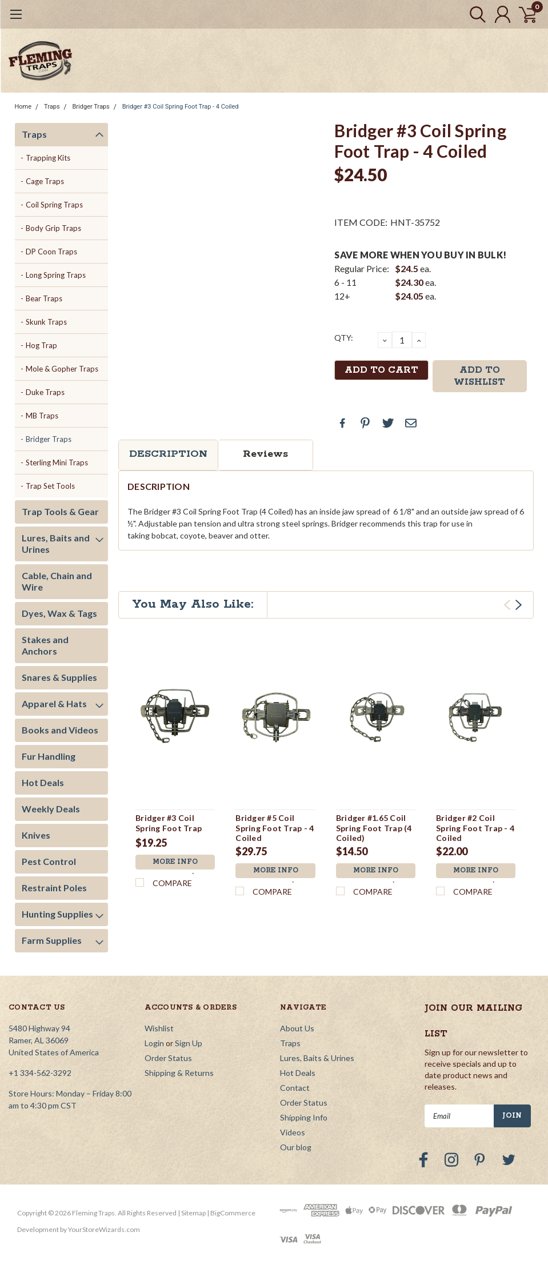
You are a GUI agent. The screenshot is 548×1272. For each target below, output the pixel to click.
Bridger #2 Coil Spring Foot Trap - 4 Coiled (475, 828)
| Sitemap (192, 1213)
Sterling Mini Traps (57, 462)
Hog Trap (41, 345)
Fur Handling (48, 756)
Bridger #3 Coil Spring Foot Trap (168, 823)
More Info (175, 862)
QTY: (343, 337)
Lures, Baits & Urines (317, 1058)
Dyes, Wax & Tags (59, 613)
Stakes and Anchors (45, 645)
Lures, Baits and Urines (56, 543)
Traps (52, 106)
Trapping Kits (48, 157)
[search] (472, 14)
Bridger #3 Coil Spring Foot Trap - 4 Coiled (180, 106)
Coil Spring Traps (54, 204)
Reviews (265, 454)
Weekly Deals (51, 808)
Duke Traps (45, 392)
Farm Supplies (52, 940)
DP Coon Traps (51, 251)
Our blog (295, 1147)
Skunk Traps (46, 321)
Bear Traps (44, 298)
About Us (297, 1028)
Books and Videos (60, 729)
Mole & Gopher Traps (62, 368)
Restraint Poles (54, 887)
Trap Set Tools (50, 486)
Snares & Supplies (59, 677)
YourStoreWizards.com (104, 1229)
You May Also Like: (193, 604)
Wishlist (159, 1028)
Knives (36, 835)
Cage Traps (45, 181)
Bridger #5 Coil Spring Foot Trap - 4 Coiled (274, 828)
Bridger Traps (91, 106)
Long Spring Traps (56, 275)
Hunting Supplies (57, 913)
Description (168, 454)
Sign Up (188, 1043)
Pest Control (49, 861)
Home (23, 106)
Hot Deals (43, 782)
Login (154, 1043)
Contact (295, 1087)
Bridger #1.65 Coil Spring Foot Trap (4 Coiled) (374, 828)
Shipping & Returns (179, 1073)
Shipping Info (303, 1117)
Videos (292, 1132)
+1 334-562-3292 (40, 1073)
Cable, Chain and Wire (57, 581)
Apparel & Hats (54, 703)
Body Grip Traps (53, 228)
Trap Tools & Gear (60, 511)
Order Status (168, 1058)
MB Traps (42, 415)
